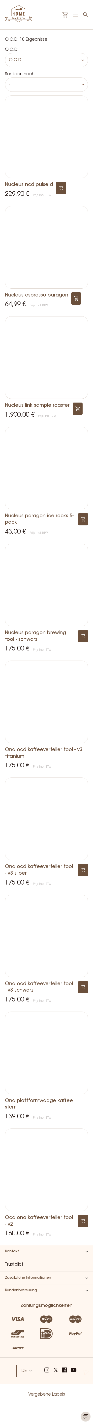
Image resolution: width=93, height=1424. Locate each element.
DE (27, 1371)
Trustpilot (14, 1264)
